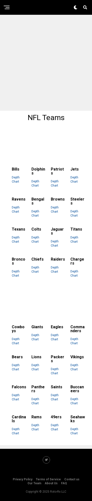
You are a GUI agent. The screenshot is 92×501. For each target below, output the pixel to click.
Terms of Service (48, 479)
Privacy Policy (22, 479)
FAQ (64, 483)
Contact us (71, 479)
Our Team (34, 483)
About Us (51, 483)
